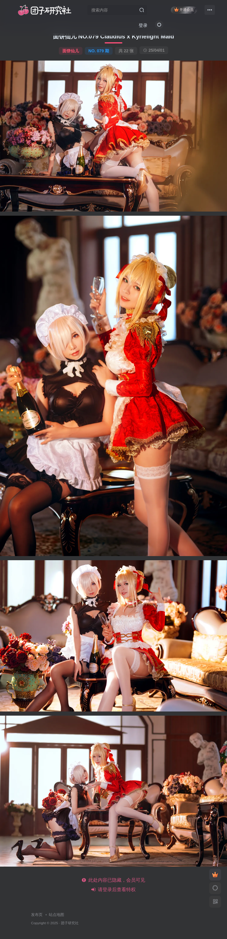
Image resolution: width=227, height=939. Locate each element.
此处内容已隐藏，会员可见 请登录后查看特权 (113, 885)
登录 (143, 25)
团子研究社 (70, 923)
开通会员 (184, 9)
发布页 (37, 914)
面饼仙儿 (70, 50)
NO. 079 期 (98, 50)
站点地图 (56, 914)
